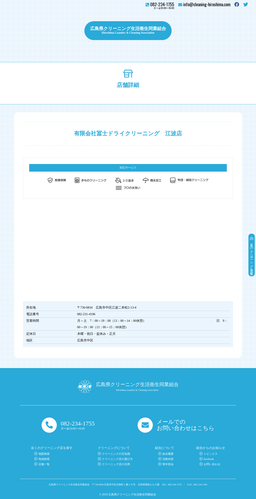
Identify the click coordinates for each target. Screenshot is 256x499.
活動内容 (168, 459)
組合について (209, 30)
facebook (209, 459)
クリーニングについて (62, 30)
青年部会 (168, 464)
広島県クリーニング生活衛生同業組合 (128, 28)
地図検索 (44, 453)
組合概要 (168, 453)
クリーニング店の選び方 (117, 459)
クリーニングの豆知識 (116, 453)
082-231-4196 (86, 314)
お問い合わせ (236, 30)
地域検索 (44, 459)
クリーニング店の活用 (116, 464)
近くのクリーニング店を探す (251, 255)
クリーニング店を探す (26, 30)
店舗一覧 (44, 464)
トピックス (184, 30)
